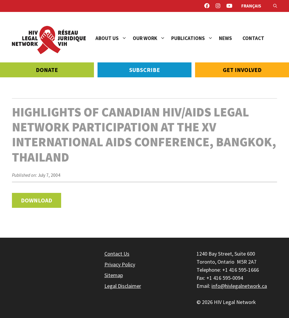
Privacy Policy (119, 264)
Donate (47, 69)
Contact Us (116, 253)
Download (36, 200)
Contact (253, 38)
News (225, 38)
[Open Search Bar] (275, 6)
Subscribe (144, 69)
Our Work (152, 38)
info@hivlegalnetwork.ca (239, 285)
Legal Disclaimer (122, 285)
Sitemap (113, 275)
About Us (114, 38)
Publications (195, 38)
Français (251, 6)
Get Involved (242, 69)
